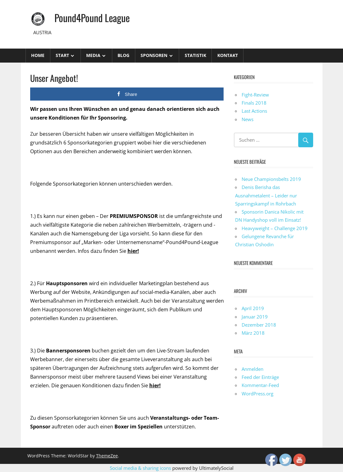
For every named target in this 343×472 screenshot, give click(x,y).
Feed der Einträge (260, 377)
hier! (133, 251)
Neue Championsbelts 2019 (271, 179)
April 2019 (253, 308)
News (247, 119)
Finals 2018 (254, 103)
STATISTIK (195, 55)
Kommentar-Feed (260, 385)
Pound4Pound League (92, 17)
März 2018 (253, 333)
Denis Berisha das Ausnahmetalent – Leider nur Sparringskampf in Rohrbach (266, 195)
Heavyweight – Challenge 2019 (275, 228)
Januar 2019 (255, 317)
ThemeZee (107, 456)
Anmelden (252, 369)
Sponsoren (154, 55)
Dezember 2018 (259, 325)
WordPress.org (257, 393)
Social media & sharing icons (141, 468)
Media (93, 55)
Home (37, 55)
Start (62, 55)
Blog (123, 55)
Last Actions (254, 111)
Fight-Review (255, 95)
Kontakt (227, 55)
